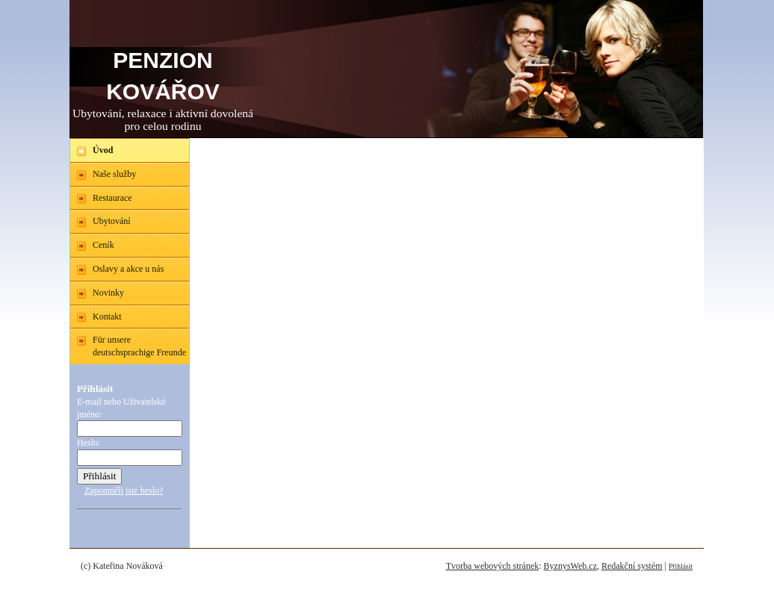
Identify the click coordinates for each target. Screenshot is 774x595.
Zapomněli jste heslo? (123, 490)
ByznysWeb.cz (570, 566)
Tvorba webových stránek (492, 566)
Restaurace (112, 198)
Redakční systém (632, 566)
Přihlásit (681, 566)
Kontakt (107, 316)
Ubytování (112, 221)
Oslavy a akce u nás (128, 269)
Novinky (108, 292)
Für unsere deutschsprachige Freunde (139, 346)
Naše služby (114, 174)
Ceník (103, 245)
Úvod (103, 150)
